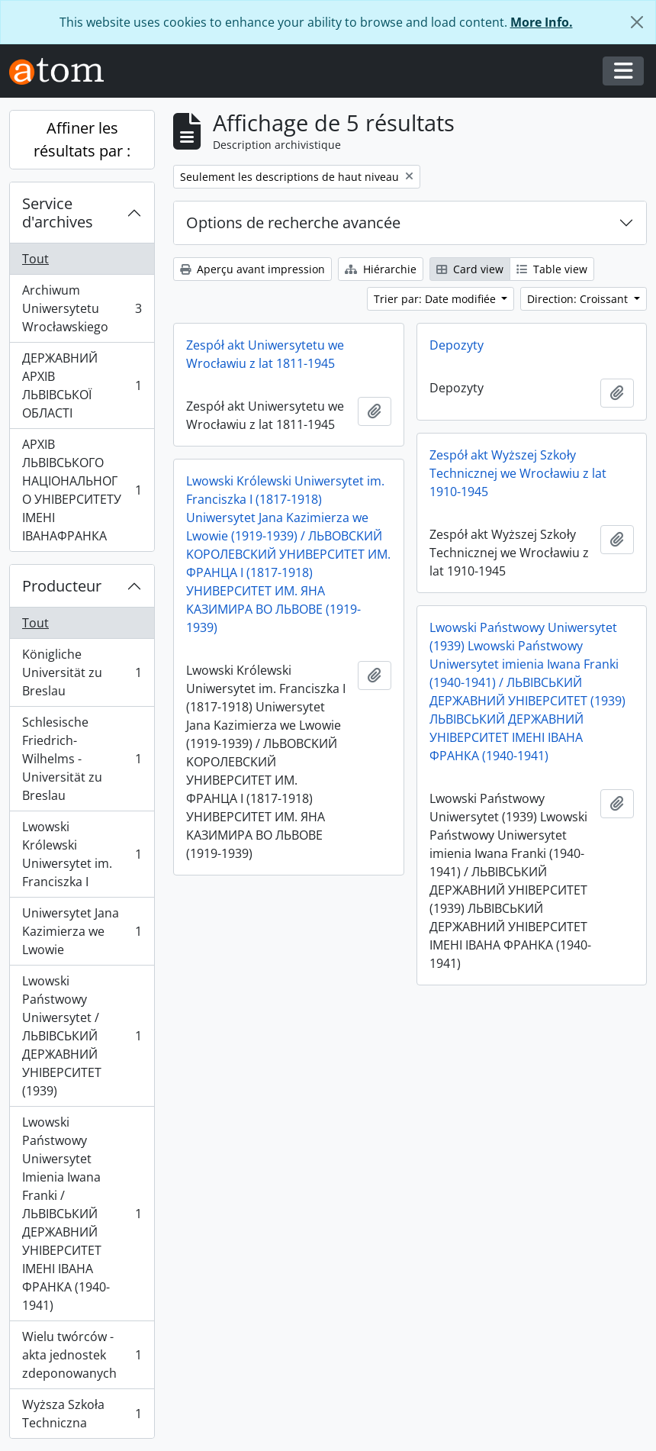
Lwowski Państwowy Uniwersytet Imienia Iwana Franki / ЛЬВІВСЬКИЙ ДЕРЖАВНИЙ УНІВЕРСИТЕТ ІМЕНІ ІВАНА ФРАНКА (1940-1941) (81, 1214)
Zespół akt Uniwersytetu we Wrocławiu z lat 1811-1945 (265, 354)
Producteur (61, 586)
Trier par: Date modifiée (436, 299)
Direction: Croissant (579, 299)
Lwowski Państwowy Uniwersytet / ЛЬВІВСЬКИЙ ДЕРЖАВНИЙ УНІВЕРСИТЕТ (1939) (81, 1035)
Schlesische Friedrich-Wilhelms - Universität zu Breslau (81, 759)
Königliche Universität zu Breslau (81, 672)
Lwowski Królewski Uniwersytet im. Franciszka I (81, 854)
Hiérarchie (380, 269)
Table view (551, 269)
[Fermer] (637, 22)
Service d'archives (57, 212)
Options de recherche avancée (293, 222)
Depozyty (456, 345)
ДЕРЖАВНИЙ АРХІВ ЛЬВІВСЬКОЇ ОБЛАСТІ (81, 385)
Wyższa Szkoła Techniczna (81, 1413)
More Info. (541, 22)
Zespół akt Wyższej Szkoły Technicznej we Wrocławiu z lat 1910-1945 (517, 473)
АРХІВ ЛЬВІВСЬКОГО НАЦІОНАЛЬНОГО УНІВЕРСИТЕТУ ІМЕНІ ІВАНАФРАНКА (81, 490)
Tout (35, 258)
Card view (469, 269)
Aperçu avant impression (252, 269)
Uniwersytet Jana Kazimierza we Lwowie (81, 931)
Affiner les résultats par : (82, 139)
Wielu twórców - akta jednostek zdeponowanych (81, 1355)
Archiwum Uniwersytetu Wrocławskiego (81, 308)
